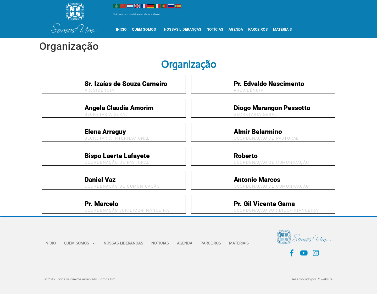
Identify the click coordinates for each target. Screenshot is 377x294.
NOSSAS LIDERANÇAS (182, 29)
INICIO (121, 29)
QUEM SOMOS (145, 29)
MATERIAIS (282, 29)
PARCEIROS (258, 29)
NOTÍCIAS (215, 29)
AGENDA (236, 29)
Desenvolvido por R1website (311, 279)
